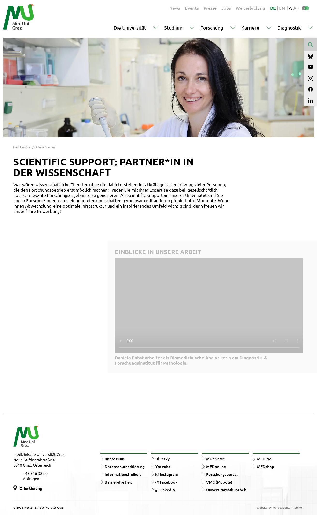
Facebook (166, 481)
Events (192, 8)
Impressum (114, 458)
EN (282, 8)
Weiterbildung (250, 8)
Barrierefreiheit (118, 481)
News (174, 8)
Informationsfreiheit (123, 474)
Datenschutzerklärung (125, 466)
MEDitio (264, 458)
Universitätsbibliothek (226, 489)
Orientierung (30, 488)
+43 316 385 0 (35, 473)
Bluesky (162, 458)
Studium (173, 27)
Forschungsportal (222, 474)
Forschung (211, 27)
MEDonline (216, 466)
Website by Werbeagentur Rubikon (280, 507)
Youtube (163, 466)
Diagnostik (289, 27)
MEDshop (265, 466)
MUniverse (215, 458)
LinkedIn (165, 489)
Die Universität (130, 27)
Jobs (226, 8)
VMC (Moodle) (219, 481)
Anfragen (31, 478)
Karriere (250, 27)
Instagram (166, 474)
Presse (210, 8)
